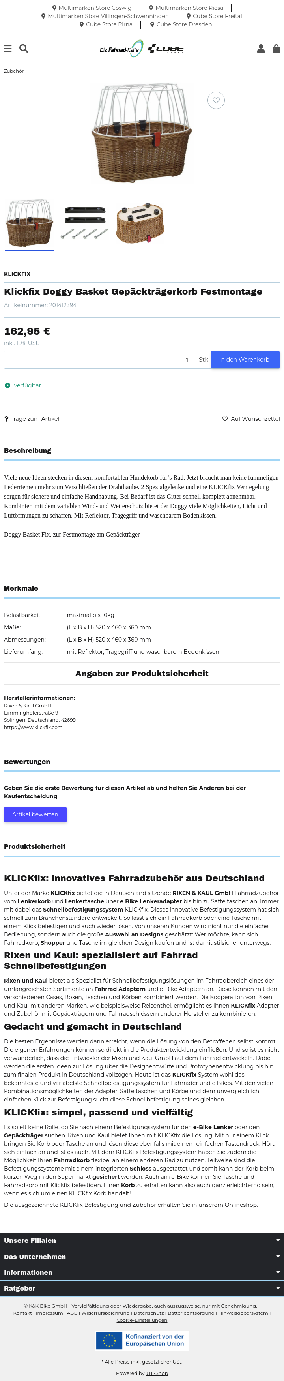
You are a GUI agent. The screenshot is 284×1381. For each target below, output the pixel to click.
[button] (261, 48)
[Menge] (100, 360)
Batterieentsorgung (191, 1313)
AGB (72, 1313)
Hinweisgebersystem (243, 1313)
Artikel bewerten (35, 814)
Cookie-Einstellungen (142, 1320)
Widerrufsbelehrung (105, 1313)
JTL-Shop (157, 1373)
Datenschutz (149, 1313)
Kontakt (22, 1313)
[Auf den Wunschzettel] (216, 100)
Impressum (49, 1313)
